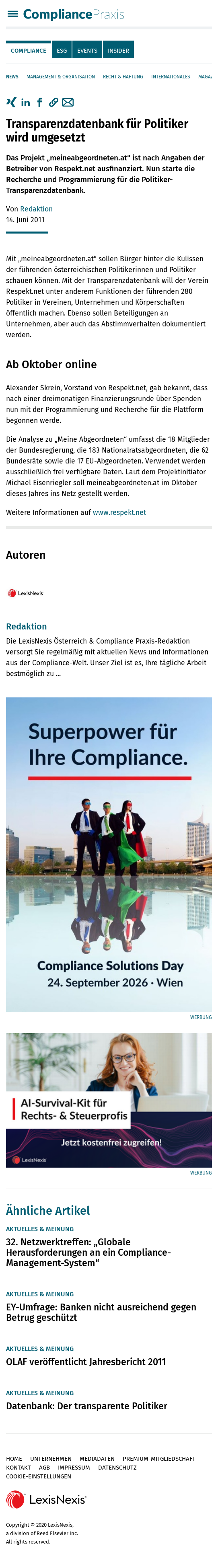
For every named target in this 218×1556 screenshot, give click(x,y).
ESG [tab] (62, 50)
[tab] (29, 49)
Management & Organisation (61, 77)
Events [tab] (87, 50)
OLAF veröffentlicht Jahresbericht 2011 (86, 1361)
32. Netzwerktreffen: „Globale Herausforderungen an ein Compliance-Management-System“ (88, 1252)
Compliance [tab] (28, 50)
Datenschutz (117, 1467)
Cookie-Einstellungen (38, 1476)
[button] (54, 102)
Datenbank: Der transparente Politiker (86, 1406)
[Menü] (12, 14)
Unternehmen (51, 1458)
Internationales (170, 77)
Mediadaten (97, 1458)
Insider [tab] (118, 50)
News (12, 77)
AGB (44, 1467)
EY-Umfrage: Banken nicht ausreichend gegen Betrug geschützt (101, 1312)
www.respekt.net (119, 512)
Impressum (74, 1467)
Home (14, 1458)
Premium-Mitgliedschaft (159, 1458)
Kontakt (18, 1467)
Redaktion (36, 209)
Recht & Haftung (123, 77)
